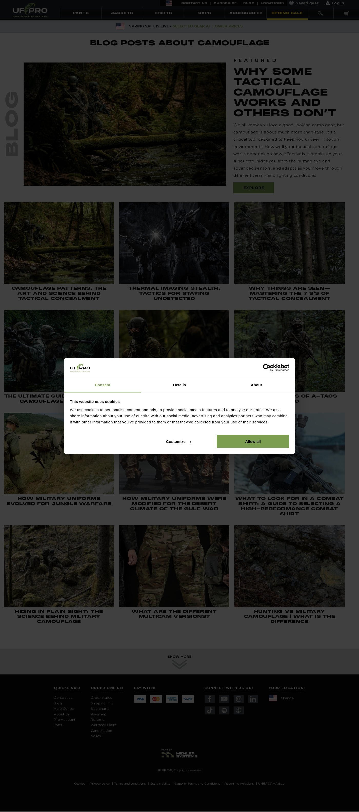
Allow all (253, 441)
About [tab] (256, 384)
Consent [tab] (103, 384)
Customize (179, 441)
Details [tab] (179, 384)
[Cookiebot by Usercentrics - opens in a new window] (266, 368)
